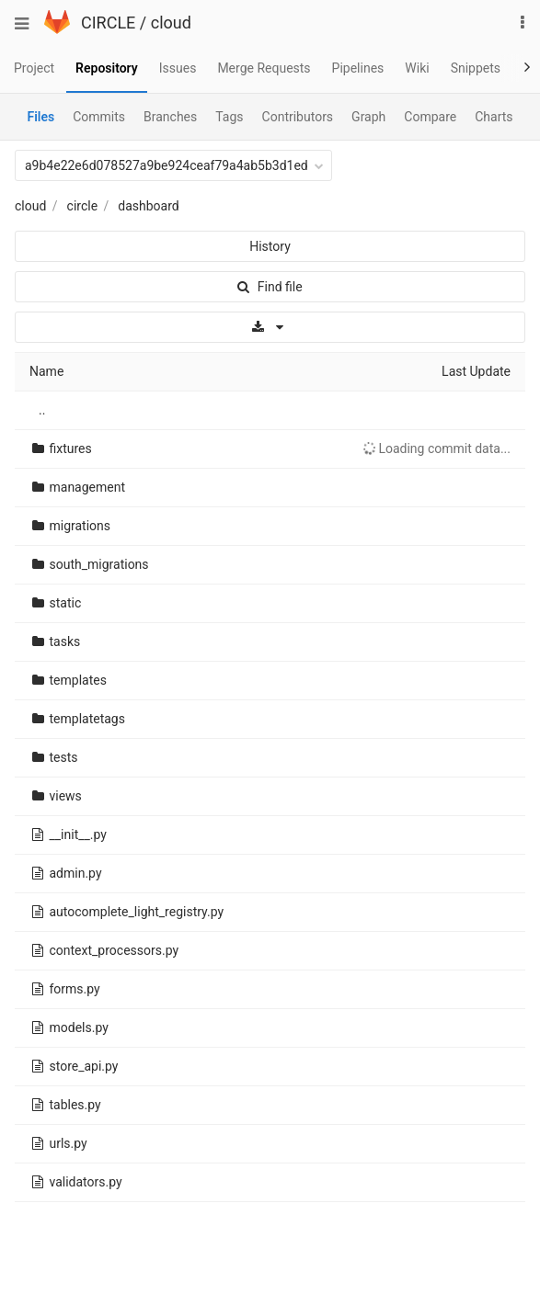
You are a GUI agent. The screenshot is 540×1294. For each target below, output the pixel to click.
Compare (430, 116)
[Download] (270, 327)
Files (40, 116)
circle (82, 206)
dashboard (148, 206)
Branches (170, 116)
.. (42, 410)
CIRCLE (108, 22)
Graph (368, 116)
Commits (99, 116)
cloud (171, 22)
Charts (493, 116)
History (270, 246)
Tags (229, 116)
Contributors (298, 116)
